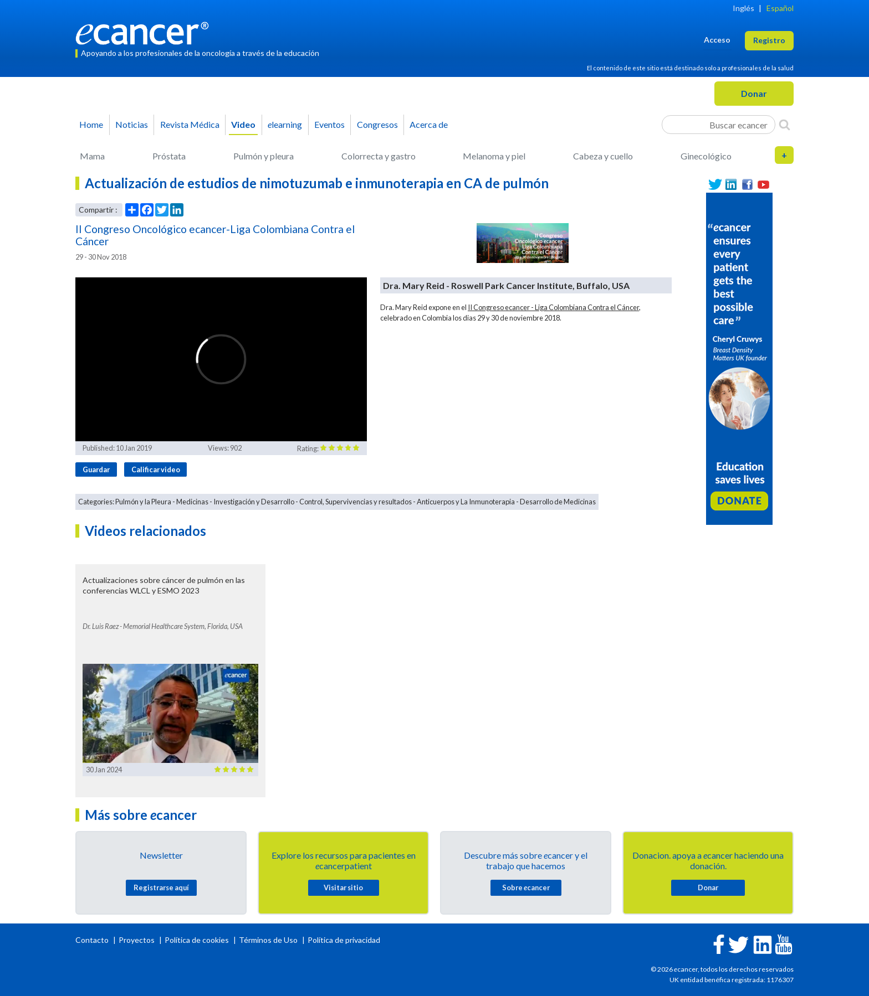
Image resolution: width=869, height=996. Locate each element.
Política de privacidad (344, 940)
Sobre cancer (526, 887)
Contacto (92, 940)
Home (91, 124)
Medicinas (192, 501)
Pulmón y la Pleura (143, 501)
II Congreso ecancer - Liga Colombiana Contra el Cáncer (553, 307)
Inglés (743, 8)
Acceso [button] (717, 39)
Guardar (96, 469)
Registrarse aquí (161, 887)
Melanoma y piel (494, 156)
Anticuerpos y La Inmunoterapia (466, 501)
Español (780, 8)
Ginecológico (706, 156)
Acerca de (429, 124)
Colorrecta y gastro (378, 156)
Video (243, 124)
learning (285, 124)
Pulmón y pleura (263, 156)
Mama (92, 156)
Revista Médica (189, 124)
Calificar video (155, 469)
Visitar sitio (343, 887)
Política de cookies (197, 940)
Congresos (377, 124)
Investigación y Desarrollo (253, 501)
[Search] (784, 124)
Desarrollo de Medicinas (558, 501)
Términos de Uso (268, 940)
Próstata (169, 156)
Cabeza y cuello (603, 156)
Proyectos (137, 940)
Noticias (131, 124)
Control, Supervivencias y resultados (355, 501)
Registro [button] (769, 40)
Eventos (329, 124)
